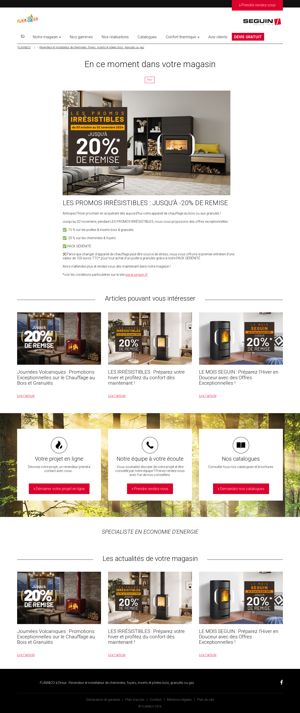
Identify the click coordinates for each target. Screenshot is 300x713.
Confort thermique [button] (182, 37)
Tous (150, 79)
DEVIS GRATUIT (248, 37)
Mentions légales (179, 700)
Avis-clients (217, 37)
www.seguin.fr (136, 274)
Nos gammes (81, 37)
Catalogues (147, 37)
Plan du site (205, 700)
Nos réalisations (115, 37)
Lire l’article (26, 396)
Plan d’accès (134, 700)
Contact (155, 700)
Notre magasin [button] (47, 37)
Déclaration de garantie (103, 700)
